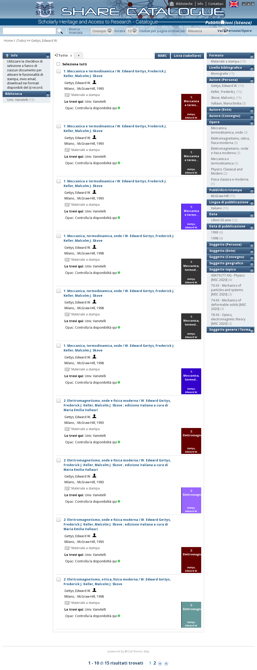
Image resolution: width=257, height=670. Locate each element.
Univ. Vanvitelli (17, 100)
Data (213, 214)
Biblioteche (184, 4)
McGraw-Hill (220, 196)
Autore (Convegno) (224, 116)
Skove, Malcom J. (223, 97)
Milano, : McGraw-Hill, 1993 (84, 88)
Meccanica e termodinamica (222, 161)
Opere (214, 122)
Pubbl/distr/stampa (225, 190)
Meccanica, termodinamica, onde (227, 130)
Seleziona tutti (74, 64)
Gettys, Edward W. (44, 40)
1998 (214, 238)
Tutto (63, 55)
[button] (102, 31)
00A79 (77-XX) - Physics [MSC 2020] (228, 277)
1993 (214, 232)
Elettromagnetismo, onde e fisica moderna (229, 150)
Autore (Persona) (223, 80)
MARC (162, 55)
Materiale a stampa (225, 61)
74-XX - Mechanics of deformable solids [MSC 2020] (228, 304)
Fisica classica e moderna (229, 179)
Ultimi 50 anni (221, 220)
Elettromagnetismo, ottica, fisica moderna (230, 140)
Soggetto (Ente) (222, 250)
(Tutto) (21, 40)
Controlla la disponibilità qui (97, 108)
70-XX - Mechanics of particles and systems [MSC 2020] (227, 289)
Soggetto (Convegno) (226, 257)
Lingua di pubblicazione (228, 202)
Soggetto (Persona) (225, 244)
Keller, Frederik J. (223, 91)
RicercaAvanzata (76, 30)
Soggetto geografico (226, 263)
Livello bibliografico (225, 67)
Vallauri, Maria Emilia (226, 103)
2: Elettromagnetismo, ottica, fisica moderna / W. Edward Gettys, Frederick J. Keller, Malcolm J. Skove (117, 581)
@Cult (129, 651)
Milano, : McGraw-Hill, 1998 (84, 253)
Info (200, 4)
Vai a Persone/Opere (235, 31)
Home (8, 40)
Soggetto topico (222, 269)
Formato (216, 55)
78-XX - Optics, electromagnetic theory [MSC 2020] (228, 319)
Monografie (219, 73)
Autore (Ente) (220, 109)
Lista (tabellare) (187, 55)
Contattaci (215, 4)
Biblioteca (13, 94)
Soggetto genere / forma (230, 329)
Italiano (216, 208)
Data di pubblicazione (227, 226)
